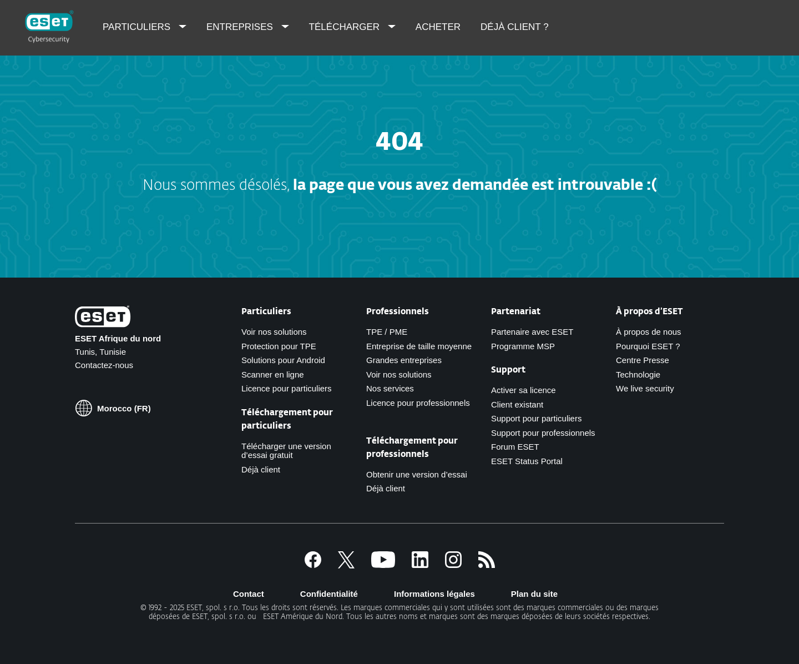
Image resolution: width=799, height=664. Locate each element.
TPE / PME (386, 331)
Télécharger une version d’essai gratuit (286, 450)
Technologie (638, 374)
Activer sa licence (523, 390)
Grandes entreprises (404, 360)
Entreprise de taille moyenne (419, 346)
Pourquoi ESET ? (648, 346)
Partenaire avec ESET (532, 331)
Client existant (517, 404)
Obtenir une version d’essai (416, 474)
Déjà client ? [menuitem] (515, 27)
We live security (645, 388)
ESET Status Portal (527, 461)
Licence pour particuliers (286, 388)
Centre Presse (642, 360)
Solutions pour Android (283, 360)
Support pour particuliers (536, 418)
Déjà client (260, 469)
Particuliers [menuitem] (138, 27)
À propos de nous (648, 331)
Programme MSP (523, 346)
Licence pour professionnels (418, 403)
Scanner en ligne (272, 374)
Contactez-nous (104, 365)
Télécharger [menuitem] (345, 27)
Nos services (390, 388)
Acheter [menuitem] (438, 27)
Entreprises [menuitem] (241, 27)
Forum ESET (515, 446)
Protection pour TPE (278, 346)
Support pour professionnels (543, 432)
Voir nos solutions (274, 331)
